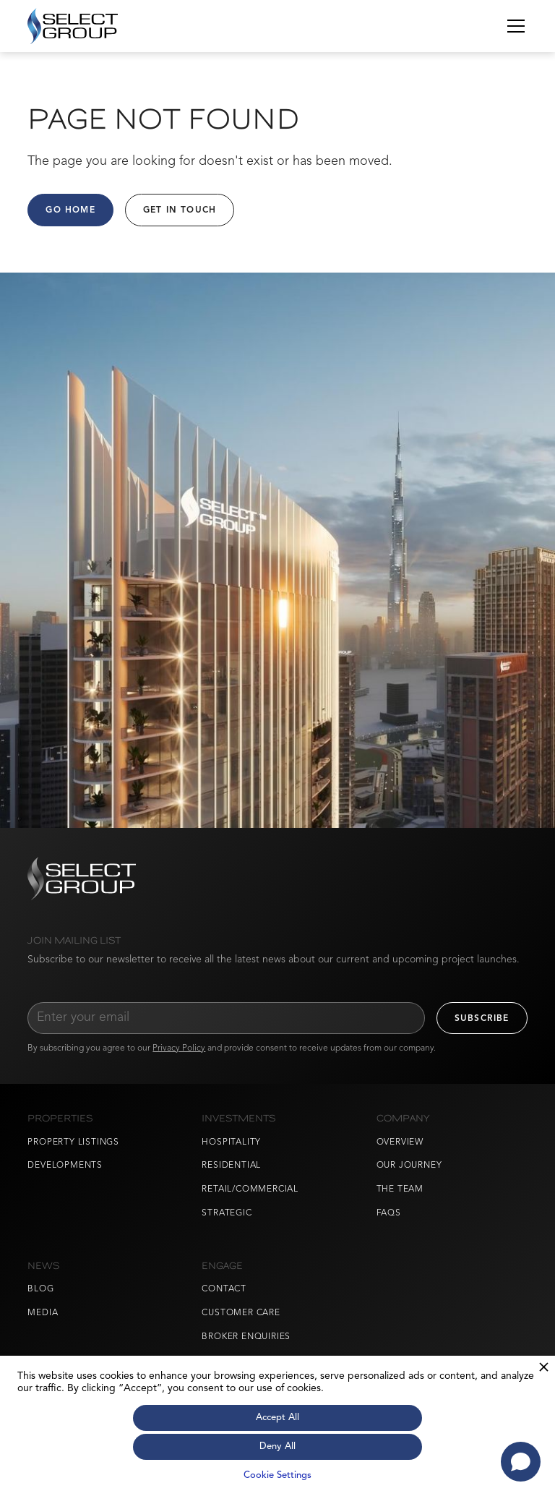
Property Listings (73, 1142)
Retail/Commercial (250, 1189)
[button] (513, 26)
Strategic (226, 1213)
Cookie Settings (277, 1475)
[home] (72, 26)
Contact (224, 1289)
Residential (231, 1165)
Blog (40, 1289)
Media (42, 1313)
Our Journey (409, 1165)
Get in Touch (179, 210)
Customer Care (241, 1313)
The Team (400, 1189)
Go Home (70, 210)
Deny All (277, 1446)
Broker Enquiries (246, 1337)
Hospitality (231, 1142)
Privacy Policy (178, 1048)
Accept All (277, 1417)
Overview (400, 1142)
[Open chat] (521, 1462)
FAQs (389, 1213)
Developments (65, 1165)
